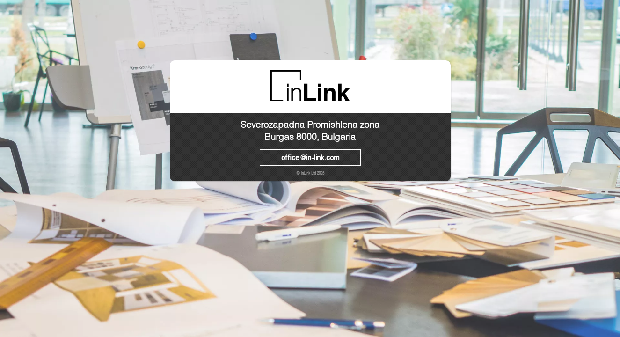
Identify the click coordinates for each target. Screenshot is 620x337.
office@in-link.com (310, 157)
